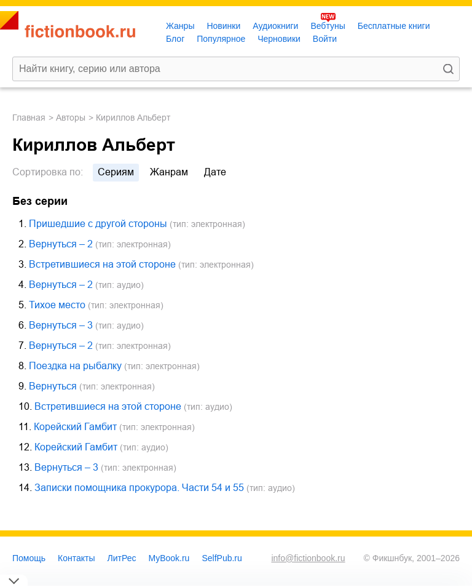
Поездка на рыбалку (75, 366)
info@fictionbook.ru (308, 558)
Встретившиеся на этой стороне (102, 264)
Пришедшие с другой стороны (98, 223)
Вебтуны (327, 26)
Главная (28, 117)
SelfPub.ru (222, 558)
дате (215, 172)
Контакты (76, 558)
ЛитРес (122, 558)
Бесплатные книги (394, 26)
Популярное (221, 39)
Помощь (28, 558)
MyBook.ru (169, 558)
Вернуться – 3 (61, 325)
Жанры (180, 26)
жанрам (169, 172)
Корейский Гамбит (75, 426)
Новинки (223, 26)
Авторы (70, 117)
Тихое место (57, 305)
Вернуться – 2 (61, 244)
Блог (175, 39)
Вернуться (53, 386)
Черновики (279, 39)
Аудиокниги (275, 26)
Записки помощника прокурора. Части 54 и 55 (139, 487)
